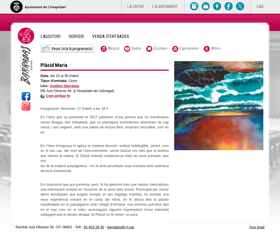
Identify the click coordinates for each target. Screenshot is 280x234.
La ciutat (135, 6)
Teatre (136, 48)
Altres (216, 48)
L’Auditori (50, 36)
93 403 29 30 (94, 227)
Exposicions (189, 48)
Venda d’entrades (110, 36)
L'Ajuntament (165, 6)
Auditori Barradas (64, 86)
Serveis (76, 36)
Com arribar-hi (55, 96)
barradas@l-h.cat (120, 227)
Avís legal (256, 227)
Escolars (160, 48)
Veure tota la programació (71, 48)
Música (113, 48)
